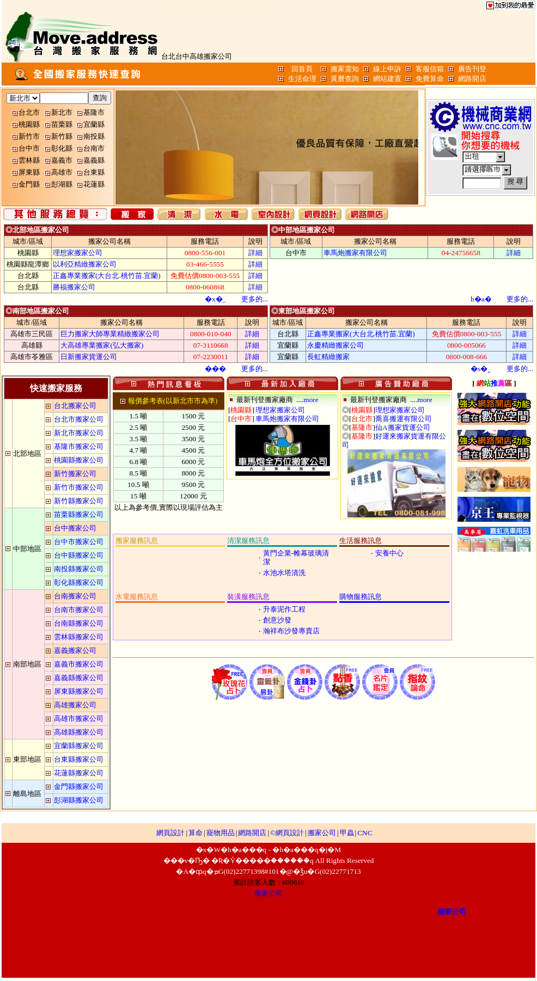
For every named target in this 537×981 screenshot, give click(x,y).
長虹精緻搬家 (328, 357)
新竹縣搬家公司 (78, 501)
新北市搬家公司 (78, 433)
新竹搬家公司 (75, 474)
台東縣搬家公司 (78, 759)
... (254, 299)
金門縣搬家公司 (78, 786)
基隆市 (94, 112)
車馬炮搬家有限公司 (355, 253)
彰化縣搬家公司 (78, 582)
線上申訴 (387, 69)
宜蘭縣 (94, 124)
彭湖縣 (61, 184)
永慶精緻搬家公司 (335, 345)
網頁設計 (170, 833)
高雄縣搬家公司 (78, 732)
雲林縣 (29, 160)
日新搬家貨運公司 (88, 357)
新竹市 (29, 136)
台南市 (94, 148)
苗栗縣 (61, 124)
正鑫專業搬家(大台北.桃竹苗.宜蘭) (107, 276)
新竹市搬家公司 (78, 487)
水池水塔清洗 (284, 573)
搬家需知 (345, 69)
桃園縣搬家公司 (78, 460)
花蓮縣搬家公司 (78, 773)
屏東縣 (29, 172)
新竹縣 (61, 136)
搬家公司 (322, 833)
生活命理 (302, 79)
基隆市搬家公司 (78, 446)
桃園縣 (29, 124)
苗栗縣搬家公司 (78, 514)
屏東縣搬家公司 (78, 691)
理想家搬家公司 (77, 253)
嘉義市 (61, 160)
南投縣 (94, 136)
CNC (364, 833)
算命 (195, 833)
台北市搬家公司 (78, 419)
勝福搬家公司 (74, 287)
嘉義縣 (94, 160)
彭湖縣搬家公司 (78, 800)
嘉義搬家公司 (75, 650)
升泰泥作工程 (284, 609)
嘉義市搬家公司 (78, 664)
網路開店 (472, 79)
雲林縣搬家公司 (78, 637)
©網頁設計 (287, 833)
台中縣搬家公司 (78, 555)
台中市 (29, 148)
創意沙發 (277, 620)
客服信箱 (430, 69)
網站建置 (387, 79)
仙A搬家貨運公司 (402, 427)
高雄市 (61, 172)
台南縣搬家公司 (78, 623)
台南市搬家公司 (78, 610)
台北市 (29, 112)
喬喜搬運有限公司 (403, 419)
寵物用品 (220, 833)
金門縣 (29, 184)
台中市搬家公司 (78, 542)
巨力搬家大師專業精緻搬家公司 (110, 334)
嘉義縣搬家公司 (78, 678)
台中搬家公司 (75, 528)
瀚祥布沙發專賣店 (291, 631)
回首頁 (302, 69)
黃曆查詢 (345, 79)
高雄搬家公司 (75, 705)
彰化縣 (61, 148)
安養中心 (389, 553)
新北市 (61, 112)
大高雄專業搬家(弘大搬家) (101, 345)
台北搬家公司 (75, 406)
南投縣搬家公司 (78, 569)
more (310, 400)
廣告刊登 (472, 69)
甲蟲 (347, 833)
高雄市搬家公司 (78, 718)
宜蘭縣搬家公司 (78, 746)
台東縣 (94, 172)
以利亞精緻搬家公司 (85, 264)
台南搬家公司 (75, 596)
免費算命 (430, 79)
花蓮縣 (94, 184)
